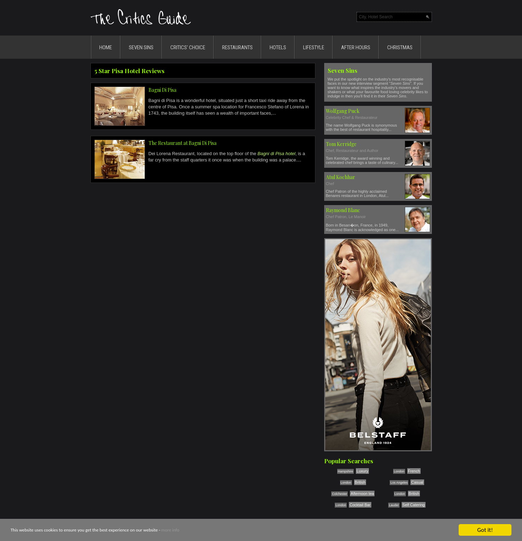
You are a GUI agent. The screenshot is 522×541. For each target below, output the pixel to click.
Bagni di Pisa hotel (277, 153)
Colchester (339, 494)
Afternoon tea (362, 493)
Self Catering (413, 505)
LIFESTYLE (313, 47)
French (414, 471)
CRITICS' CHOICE (187, 47)
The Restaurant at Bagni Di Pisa (182, 143)
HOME (105, 47)
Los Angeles (399, 482)
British (360, 482)
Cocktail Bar (360, 505)
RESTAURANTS (237, 47)
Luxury (362, 471)
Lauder (394, 505)
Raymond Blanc (343, 210)
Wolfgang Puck (342, 111)
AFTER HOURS (355, 47)
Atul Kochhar (340, 177)
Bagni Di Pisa (162, 90)
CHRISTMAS (400, 47)
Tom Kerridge (341, 144)
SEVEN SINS (141, 47)
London (399, 471)
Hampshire (345, 471)
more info (170, 530)
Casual (417, 482)
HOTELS (278, 47)
